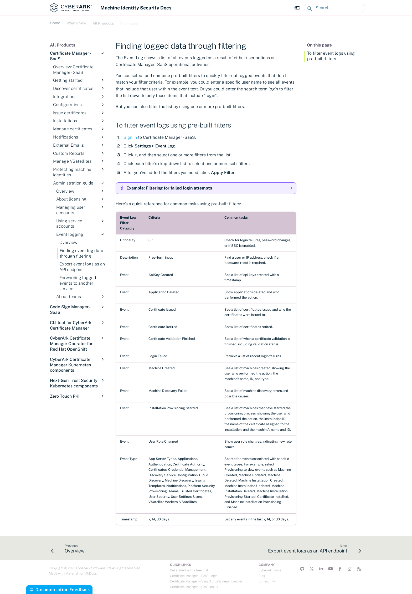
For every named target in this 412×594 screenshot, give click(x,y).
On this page (319, 45)
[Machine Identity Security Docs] (71, 7)
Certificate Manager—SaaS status (194, 587)
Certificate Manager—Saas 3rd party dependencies (206, 581)
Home (55, 22)
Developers (129, 22)
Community (267, 581)
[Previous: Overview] (69, 549)
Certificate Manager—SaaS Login (194, 576)
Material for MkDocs (81, 573)
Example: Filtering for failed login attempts (169, 188)
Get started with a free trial (189, 570)
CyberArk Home (270, 570)
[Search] (334, 8)
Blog (262, 576)
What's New (76, 22)
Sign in (130, 137)
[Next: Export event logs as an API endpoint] (313, 549)
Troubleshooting (159, 22)
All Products (103, 22)
